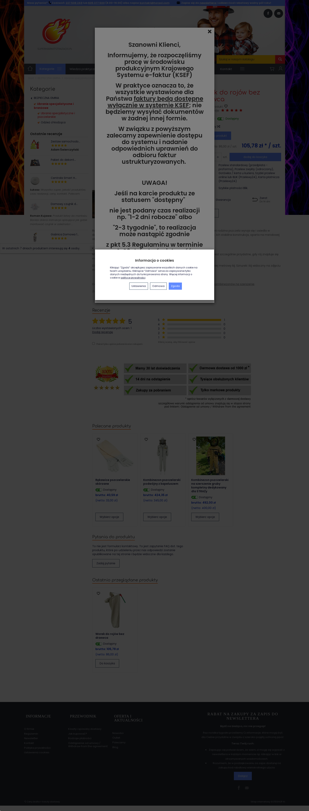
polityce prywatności (133, 277)
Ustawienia (138, 286)
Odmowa (158, 286)
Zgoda (175, 286)
